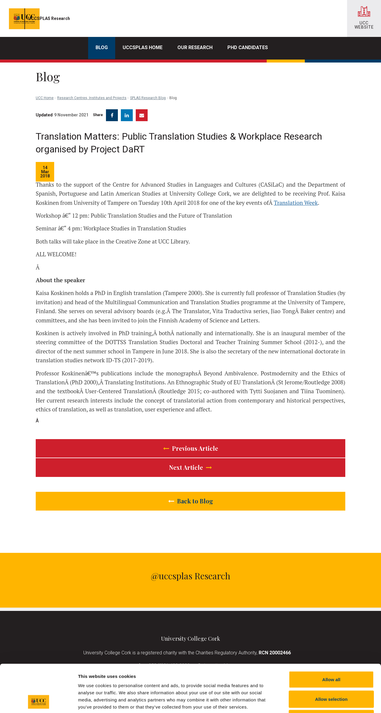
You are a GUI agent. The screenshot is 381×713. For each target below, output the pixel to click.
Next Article (190, 463)
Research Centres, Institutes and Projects (92, 71)
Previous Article (190, 444)
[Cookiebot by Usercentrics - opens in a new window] (39, 701)
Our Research (195, 47)
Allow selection (331, 654)
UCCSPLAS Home (143, 47)
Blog (102, 47)
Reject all (331, 673)
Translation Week (296, 198)
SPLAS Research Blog (148, 71)
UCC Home (45, 71)
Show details (312, 701)
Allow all (331, 634)
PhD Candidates (247, 47)
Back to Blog (190, 496)
